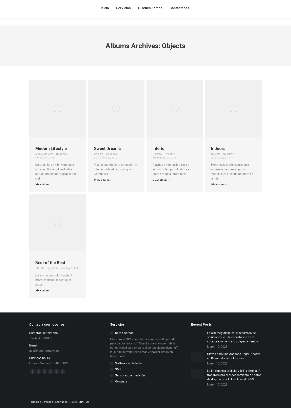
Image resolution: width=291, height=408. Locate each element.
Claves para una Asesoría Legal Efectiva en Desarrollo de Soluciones (233, 356)
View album (43, 184)
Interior (159, 148)
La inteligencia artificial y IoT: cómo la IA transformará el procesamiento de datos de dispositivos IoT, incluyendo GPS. (234, 375)
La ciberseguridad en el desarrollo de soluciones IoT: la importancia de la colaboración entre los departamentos (232, 337)
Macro (39, 153)
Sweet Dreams (107, 148)
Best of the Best (50, 262)
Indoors (218, 148)
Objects (48, 153)
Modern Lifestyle (51, 148)
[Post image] (197, 336)
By (61, 153)
